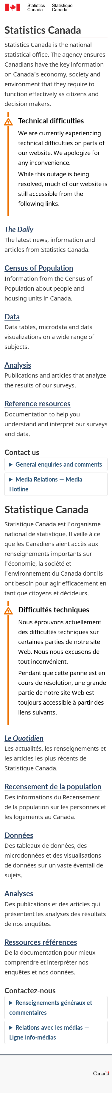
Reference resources (37, 403)
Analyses (18, 893)
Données (18, 835)
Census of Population (38, 267)
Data (12, 316)
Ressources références (40, 942)
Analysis (17, 365)
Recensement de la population (53, 786)
